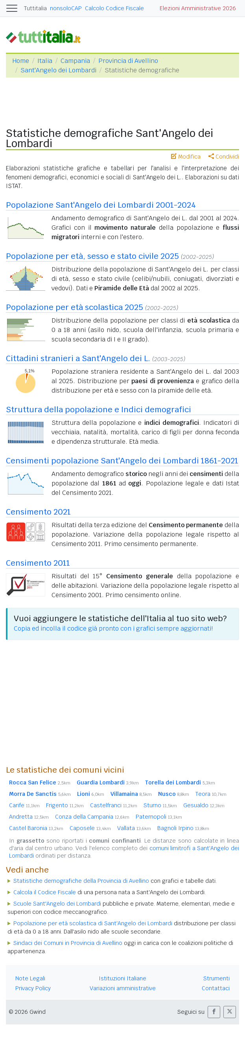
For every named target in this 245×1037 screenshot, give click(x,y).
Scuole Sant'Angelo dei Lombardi (57, 903)
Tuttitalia (35, 8)
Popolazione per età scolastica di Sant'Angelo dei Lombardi (92, 923)
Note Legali (30, 978)
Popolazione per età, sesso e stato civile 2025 (92, 256)
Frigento (65, 805)
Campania (75, 61)
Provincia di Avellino (128, 61)
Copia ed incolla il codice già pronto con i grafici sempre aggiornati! (113, 628)
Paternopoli (159, 816)
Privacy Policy (33, 988)
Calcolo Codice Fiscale (114, 8)
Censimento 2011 (38, 563)
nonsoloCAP (66, 8)
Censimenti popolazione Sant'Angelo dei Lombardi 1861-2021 (122, 461)
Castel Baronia (36, 828)
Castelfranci (113, 805)
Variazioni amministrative (123, 988)
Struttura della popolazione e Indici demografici (98, 409)
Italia (44, 61)
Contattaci (216, 988)
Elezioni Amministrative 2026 (198, 8)
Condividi (223, 156)
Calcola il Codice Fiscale (44, 892)
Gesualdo (204, 805)
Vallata (134, 828)
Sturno (160, 805)
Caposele (90, 828)
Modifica (186, 156)
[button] (214, 1012)
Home (20, 61)
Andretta (29, 816)
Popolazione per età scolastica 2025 (74, 307)
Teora (211, 793)
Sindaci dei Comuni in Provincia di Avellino (67, 943)
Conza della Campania (92, 816)
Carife (24, 805)
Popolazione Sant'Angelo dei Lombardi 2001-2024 (101, 205)
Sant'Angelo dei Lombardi (58, 70)
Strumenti (216, 978)
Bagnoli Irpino (183, 828)
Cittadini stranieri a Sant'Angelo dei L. (78, 358)
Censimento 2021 (38, 512)
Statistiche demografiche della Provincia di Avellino (81, 880)
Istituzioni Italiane (122, 978)
